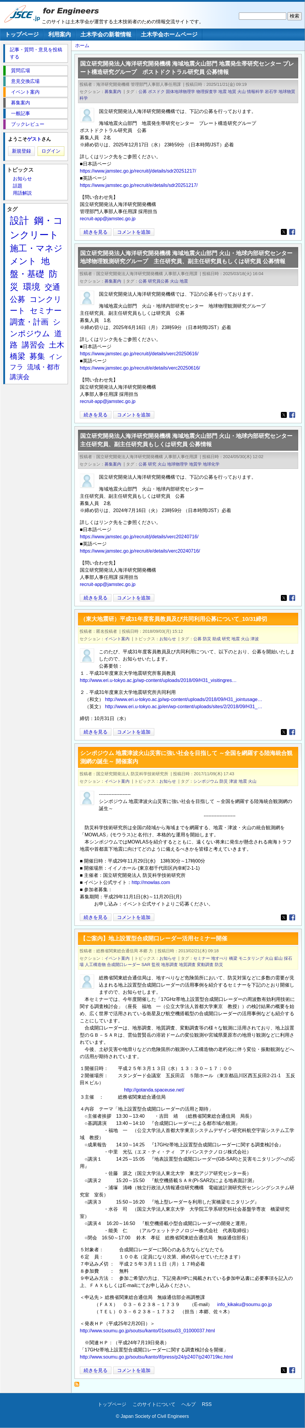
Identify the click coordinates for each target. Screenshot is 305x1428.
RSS (207, 1404)
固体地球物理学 (180, 91)
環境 (31, 287)
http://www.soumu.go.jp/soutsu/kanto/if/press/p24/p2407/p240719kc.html (156, 1356)
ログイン (50, 151)
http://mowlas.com (151, 882)
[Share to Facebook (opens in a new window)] (292, 232)
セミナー (201, 958)
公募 (143, 91)
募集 (37, 356)
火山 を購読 (78, 1386)
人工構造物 (95, 964)
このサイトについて (154, 1404)
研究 (152, 464)
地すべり (219, 958)
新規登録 (21, 151)
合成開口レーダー (123, 964)
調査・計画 (29, 322)
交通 (52, 287)
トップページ (22, 34)
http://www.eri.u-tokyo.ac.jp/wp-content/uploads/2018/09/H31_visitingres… (158, 680)
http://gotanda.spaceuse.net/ (154, 1089)
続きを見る (96, 232)
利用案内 (59, 34)
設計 (19, 220)
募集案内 (113, 91)
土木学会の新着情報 (105, 34)
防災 (207, 638)
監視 (156, 964)
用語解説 (22, 193)
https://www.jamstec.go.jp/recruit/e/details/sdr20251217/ (139, 185)
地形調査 (169, 964)
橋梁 (233, 958)
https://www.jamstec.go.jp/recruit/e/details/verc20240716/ (140, 550)
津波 (254, 638)
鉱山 (278, 958)
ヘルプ (188, 1404)
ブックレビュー (27, 124)
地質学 (195, 464)
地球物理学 (177, 464)
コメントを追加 (133, 232)
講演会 (19, 377)
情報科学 (255, 91)
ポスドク (156, 91)
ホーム (82, 45)
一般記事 (20, 113)
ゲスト (34, 139)
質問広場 (20, 70)
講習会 (33, 345)
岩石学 (271, 91)
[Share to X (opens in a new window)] (284, 232)
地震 (222, 91)
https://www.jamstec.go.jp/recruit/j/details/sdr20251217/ (138, 170)
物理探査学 (206, 91)
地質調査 (187, 964)
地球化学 (211, 464)
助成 (216, 638)
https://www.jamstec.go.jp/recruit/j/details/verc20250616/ (139, 353)
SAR (145, 964)
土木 (56, 345)
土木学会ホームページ (169, 34)
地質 (232, 91)
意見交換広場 (25, 81)
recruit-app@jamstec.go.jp (108, 218)
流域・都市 (43, 367)
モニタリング (251, 958)
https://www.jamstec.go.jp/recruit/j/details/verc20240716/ (139, 536)
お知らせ (167, 638)
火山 (241, 91)
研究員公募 (158, 281)
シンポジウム (205, 781)
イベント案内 (117, 638)
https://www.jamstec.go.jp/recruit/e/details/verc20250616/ (140, 367)
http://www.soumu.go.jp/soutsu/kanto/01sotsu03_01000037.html (147, 1330)
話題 (17, 185)
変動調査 (205, 964)
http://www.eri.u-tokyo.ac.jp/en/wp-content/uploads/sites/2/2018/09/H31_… (183, 706)
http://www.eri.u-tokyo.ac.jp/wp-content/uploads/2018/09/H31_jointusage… (183, 699)
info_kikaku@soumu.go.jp (244, 1304)
